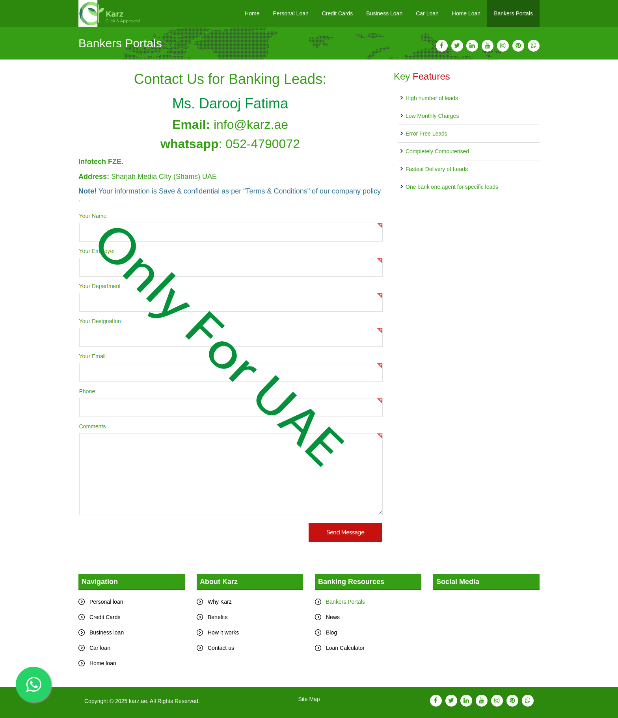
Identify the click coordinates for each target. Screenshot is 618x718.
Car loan (99, 648)
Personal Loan (290, 13)
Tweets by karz (451, 594)
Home (252, 13)
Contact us (221, 648)
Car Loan (427, 13)
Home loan (102, 663)
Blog (331, 632)
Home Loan (466, 13)
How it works (223, 632)
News (333, 617)
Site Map (309, 699)
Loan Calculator (345, 648)
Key (422, 76)
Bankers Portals (513, 13)
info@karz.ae (251, 124)
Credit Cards (337, 13)
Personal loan (106, 602)
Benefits (218, 617)
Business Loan (384, 13)
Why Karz (220, 602)
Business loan (106, 632)
